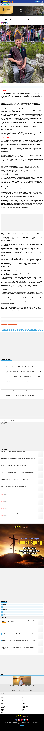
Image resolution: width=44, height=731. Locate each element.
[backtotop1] (43, 724)
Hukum (23, 704)
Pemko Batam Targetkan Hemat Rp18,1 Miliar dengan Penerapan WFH (15, 451)
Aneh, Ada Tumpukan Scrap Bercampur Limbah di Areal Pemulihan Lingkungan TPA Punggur (18, 459)
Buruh (23, 698)
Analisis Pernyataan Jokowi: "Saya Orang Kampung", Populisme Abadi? (15, 500)
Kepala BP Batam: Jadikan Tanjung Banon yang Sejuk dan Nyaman (14, 486)
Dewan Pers (3, 701)
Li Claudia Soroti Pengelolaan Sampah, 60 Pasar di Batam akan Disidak (15, 513)
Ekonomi (2, 703)
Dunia (23, 701)
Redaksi (13, 722)
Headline (7, 324)
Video (2, 712)
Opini (11, 324)
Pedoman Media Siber (22, 722)
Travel (23, 710)
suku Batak (15, 324)
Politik (4, 604)
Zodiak (23, 712)
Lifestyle (2, 707)
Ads (22, 725)
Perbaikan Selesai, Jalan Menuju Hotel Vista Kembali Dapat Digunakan (15, 479)
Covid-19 (5, 609)
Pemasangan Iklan (29, 722)
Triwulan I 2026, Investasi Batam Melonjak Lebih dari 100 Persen (14, 465)
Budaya (2, 698)
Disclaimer (17, 722)
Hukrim (2, 704)
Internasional (25, 706)
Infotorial (3, 706)
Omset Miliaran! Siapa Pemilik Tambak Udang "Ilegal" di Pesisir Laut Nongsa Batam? (18, 472)
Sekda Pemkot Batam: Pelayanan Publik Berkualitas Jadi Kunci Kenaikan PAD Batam (18, 493)
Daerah (23, 700)
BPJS (23, 695)
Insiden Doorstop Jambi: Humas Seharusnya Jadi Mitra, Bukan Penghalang (22, 690)
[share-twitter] (5, 4)
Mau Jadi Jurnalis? (36, 722)
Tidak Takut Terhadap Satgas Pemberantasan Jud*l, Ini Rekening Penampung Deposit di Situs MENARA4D (18, 620)
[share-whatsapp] (8, 4)
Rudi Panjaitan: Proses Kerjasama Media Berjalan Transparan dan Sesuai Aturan (18, 633)
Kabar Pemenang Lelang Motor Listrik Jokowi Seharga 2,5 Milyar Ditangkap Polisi (18, 640)
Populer (37, 1)
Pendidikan (5, 606)
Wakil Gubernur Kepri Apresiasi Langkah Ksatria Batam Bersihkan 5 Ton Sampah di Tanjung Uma (21, 329)
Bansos (2, 697)
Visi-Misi (6, 722)
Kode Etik (10, 722)
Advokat (2, 324)
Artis (2, 695)
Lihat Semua (22, 521)
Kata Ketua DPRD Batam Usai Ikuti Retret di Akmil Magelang (13, 506)
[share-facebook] (2, 4)
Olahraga (2, 709)
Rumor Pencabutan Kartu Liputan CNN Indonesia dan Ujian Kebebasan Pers (22, 688)
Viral (4, 614)
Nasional (24, 707)
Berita (23, 697)
